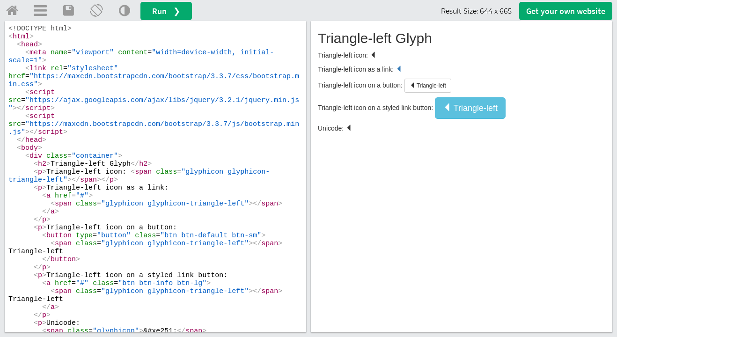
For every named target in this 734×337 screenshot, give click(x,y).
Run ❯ (166, 11)
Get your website (565, 11)
